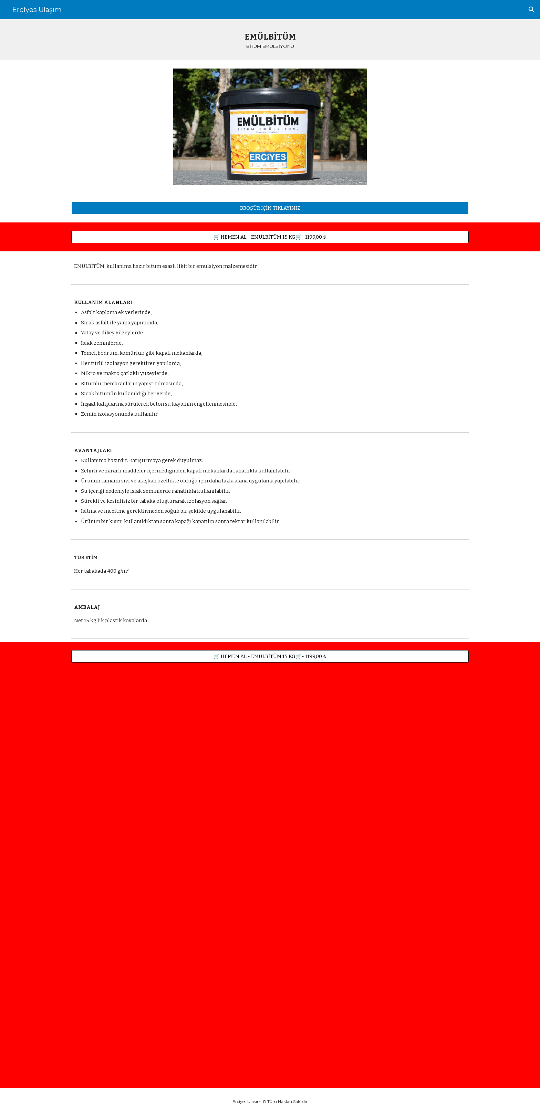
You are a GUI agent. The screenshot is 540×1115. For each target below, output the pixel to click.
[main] (270, 40)
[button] (531, 9)
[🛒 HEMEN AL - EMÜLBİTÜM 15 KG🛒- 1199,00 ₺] (270, 237)
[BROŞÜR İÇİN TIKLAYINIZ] (270, 208)
